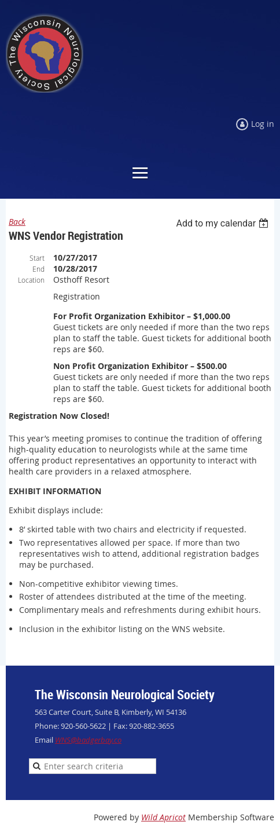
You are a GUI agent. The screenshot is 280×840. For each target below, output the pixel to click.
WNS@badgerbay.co (88, 740)
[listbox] (223, 223)
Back (17, 221)
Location (31, 279)
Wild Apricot (163, 817)
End (38, 268)
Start (37, 257)
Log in (262, 123)
